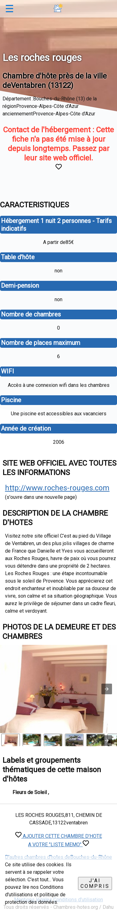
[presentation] (106, 740)
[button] (106, 689)
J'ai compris (95, 883)
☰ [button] (9, 9)
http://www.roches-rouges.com (57, 487)
